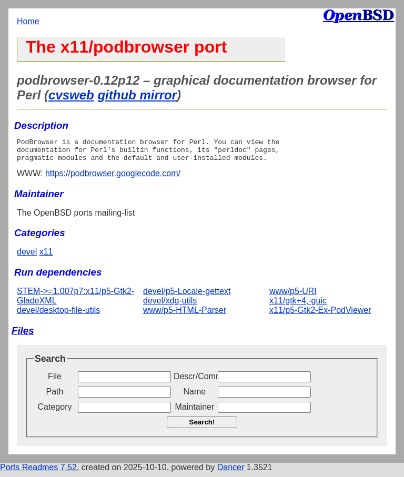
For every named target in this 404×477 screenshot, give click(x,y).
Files (23, 335)
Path (55, 396)
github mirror (137, 95)
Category (55, 411)
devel (27, 256)
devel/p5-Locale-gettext (186, 295)
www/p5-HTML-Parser (184, 314)
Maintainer (195, 411)
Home (28, 21)
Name (195, 396)
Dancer (231, 472)
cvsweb (71, 95)
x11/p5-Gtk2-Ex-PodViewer (320, 314)
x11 (46, 256)
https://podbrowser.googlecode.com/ (112, 178)
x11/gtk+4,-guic (298, 305)
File (55, 381)
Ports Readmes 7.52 (38, 472)
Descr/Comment (195, 381)
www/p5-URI (293, 295)
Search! (202, 427)
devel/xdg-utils (170, 305)
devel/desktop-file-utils (58, 314)
